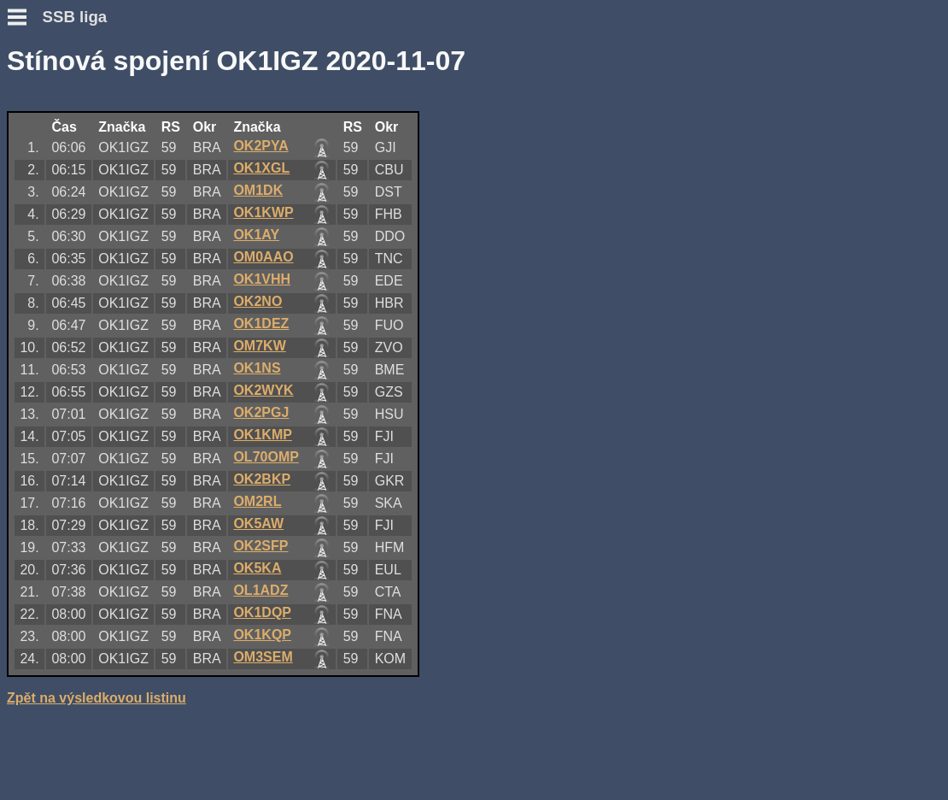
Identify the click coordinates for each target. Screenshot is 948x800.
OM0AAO (263, 257)
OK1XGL (261, 168)
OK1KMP (262, 434)
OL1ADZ (260, 590)
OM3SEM (262, 657)
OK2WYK (263, 390)
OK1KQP (262, 634)
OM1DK (258, 190)
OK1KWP (263, 212)
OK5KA (257, 568)
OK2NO (257, 301)
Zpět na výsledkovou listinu (96, 698)
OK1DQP (262, 612)
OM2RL (257, 501)
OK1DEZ (261, 323)
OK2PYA (260, 145)
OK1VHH (261, 279)
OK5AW (258, 523)
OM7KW (259, 345)
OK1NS (256, 368)
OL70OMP (265, 457)
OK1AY (256, 234)
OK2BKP (261, 479)
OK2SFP (260, 545)
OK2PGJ (261, 412)
